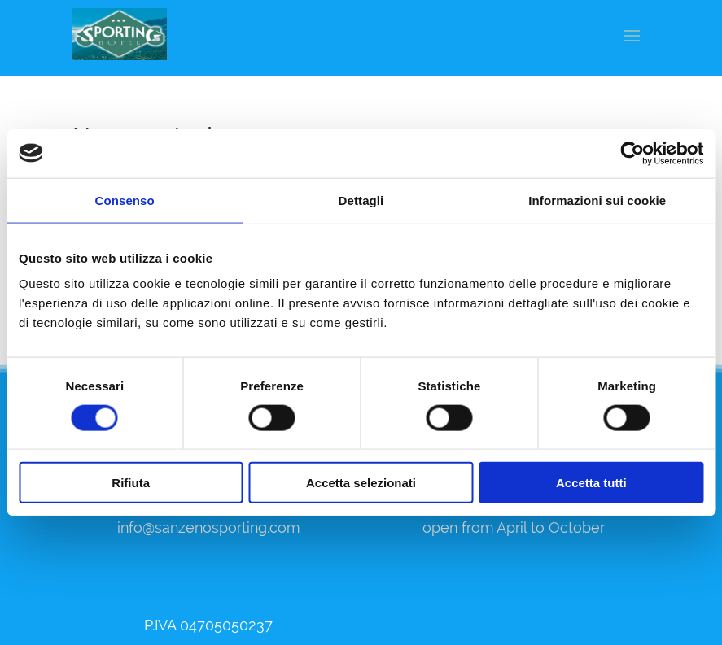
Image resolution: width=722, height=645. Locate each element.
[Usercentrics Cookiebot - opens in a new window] (632, 153)
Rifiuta (131, 483)
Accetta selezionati (361, 483)
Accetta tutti (591, 483)
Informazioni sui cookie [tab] (597, 200)
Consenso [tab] (125, 200)
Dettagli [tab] (361, 200)
